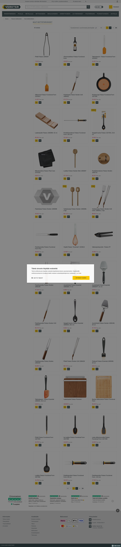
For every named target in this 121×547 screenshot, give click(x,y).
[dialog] (60, 273)
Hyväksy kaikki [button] (81, 278)
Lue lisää (78, 273)
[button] (37, 278)
